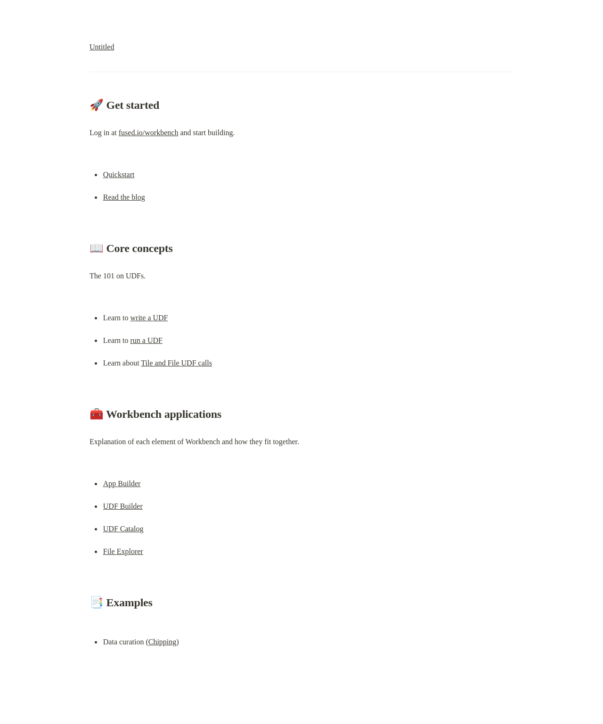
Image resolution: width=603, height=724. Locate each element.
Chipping (162, 642)
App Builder (122, 484)
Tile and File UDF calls (176, 363)
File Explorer (123, 551)
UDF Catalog (123, 529)
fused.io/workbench (149, 133)
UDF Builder (123, 506)
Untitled (102, 47)
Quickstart (119, 175)
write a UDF (149, 318)
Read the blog (124, 197)
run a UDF (146, 340)
